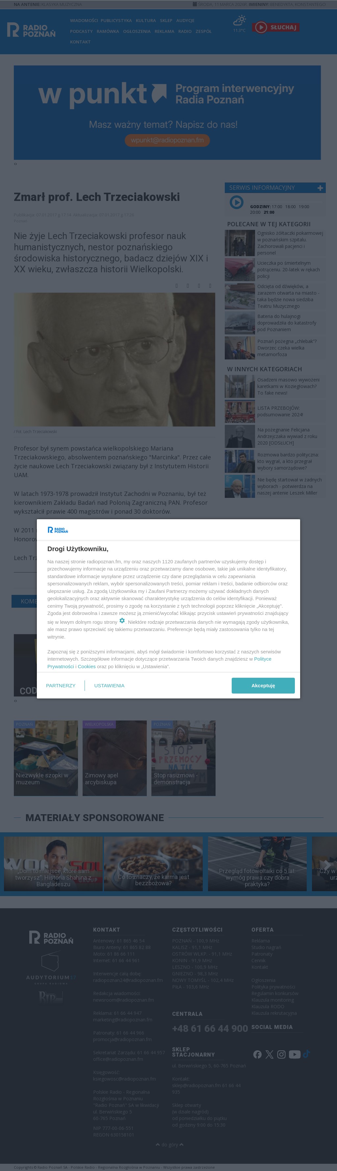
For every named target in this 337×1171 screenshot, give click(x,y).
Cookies (87, 666)
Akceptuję (263, 685)
